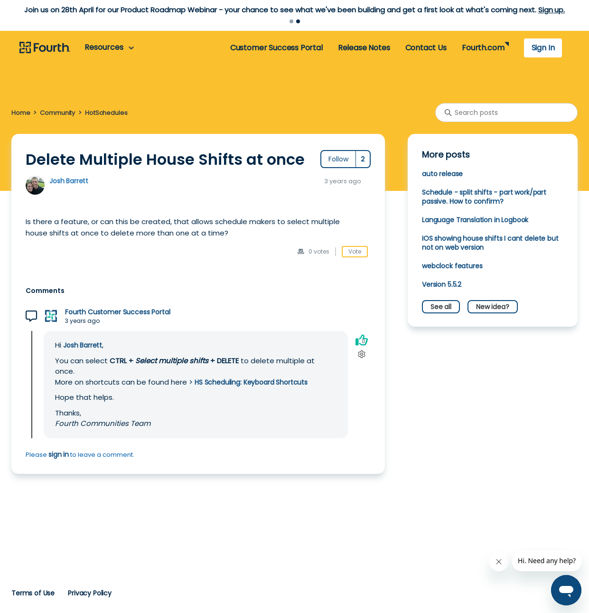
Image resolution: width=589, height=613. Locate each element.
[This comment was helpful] (362, 339)
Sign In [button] (543, 47)
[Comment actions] (361, 354)
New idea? (492, 306)
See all (440, 306)
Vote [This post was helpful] (354, 251)
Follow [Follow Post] (338, 159)
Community (57, 112)
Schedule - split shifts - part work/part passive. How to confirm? (484, 197)
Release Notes (364, 47)
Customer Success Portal (276, 47)
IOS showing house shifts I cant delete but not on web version (490, 243)
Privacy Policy (90, 593)
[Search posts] (506, 112)
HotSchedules (106, 112)
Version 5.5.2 (441, 284)
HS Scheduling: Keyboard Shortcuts (251, 382)
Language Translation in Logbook (475, 220)
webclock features (452, 266)
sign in (58, 454)
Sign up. (551, 10)
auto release (442, 174)
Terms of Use (33, 593)
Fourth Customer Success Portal (117, 312)
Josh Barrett (68, 181)
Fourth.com (483, 47)
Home (20, 112)
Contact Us (426, 47)
